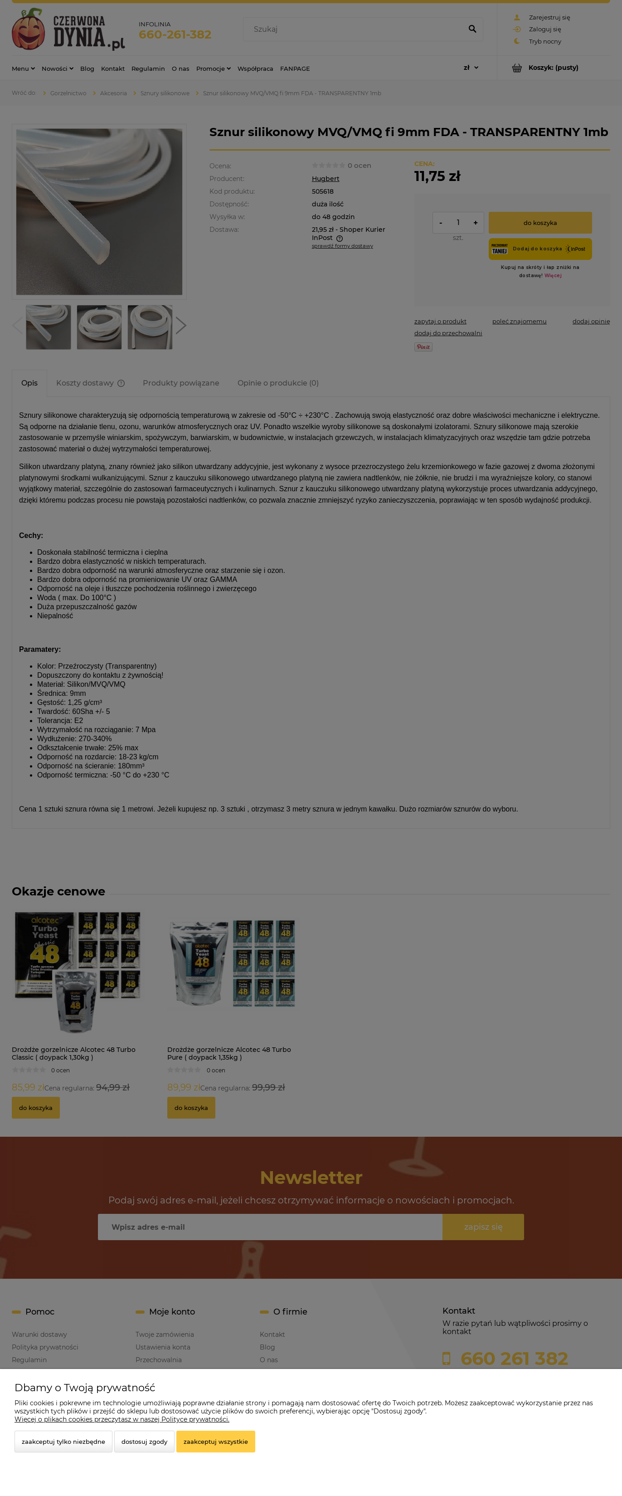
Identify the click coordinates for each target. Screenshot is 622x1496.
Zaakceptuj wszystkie (216, 1441)
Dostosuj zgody (144, 1441)
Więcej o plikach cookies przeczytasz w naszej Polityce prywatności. (122, 1419)
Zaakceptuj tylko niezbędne (63, 1441)
